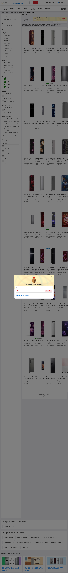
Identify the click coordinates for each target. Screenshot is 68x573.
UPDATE (48, 290)
